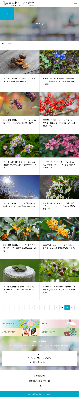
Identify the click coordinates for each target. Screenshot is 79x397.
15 (15, 312)
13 (72, 307)
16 (20, 312)
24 (59, 312)
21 (45, 312)
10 (57, 307)
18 (30, 312)
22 (50, 312)
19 (35, 312)
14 (10, 312)
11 (62, 307)
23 (55, 312)
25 (64, 312)
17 (25, 312)
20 (40, 312)
